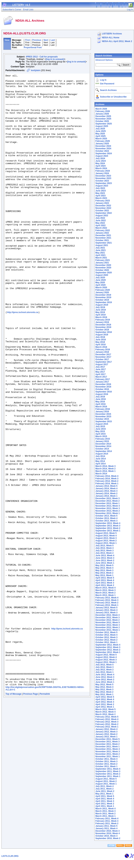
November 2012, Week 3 (107, 625)
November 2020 (103, 267)
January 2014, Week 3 (106, 491)
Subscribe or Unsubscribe (113, 97)
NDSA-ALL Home (110, 37)
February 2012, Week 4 (106, 719)
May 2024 (100, 163)
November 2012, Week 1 (107, 630)
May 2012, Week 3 (104, 689)
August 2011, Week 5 (106, 779)
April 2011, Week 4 (104, 798)
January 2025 (102, 143)
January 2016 (102, 411)
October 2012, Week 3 (106, 637)
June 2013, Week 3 (104, 558)
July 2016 (100, 396)
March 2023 (101, 198)
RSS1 (120, 845)
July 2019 (100, 307)
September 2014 (103, 451)
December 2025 (103, 116)
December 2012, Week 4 (107, 615)
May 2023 (100, 193)
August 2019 (101, 305)
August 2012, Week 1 (106, 662)
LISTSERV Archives (112, 33)
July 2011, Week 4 (104, 786)
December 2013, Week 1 (107, 503)
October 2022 (102, 210)
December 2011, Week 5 (107, 739)
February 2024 (102, 171)
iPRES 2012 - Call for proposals (42, 56)
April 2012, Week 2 (104, 704)
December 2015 (103, 414)
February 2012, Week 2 (106, 724)
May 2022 (100, 223)
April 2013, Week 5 (104, 578)
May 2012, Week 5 (104, 684)
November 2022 (103, 208)
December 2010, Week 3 (107, 831)
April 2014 (100, 463)
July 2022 (100, 218)
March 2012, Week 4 (105, 712)
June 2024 (100, 161)
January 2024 (102, 173)
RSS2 (128, 845)
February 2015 (102, 439)
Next (46, 40)
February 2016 (102, 409)
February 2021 (102, 260)
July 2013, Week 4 (104, 548)
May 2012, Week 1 (104, 694)
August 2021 (101, 245)
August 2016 (101, 394)
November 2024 (103, 148)
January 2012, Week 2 (106, 734)
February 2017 (102, 379)
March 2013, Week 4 (105, 588)
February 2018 (102, 349)
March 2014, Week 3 (105, 466)
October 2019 (102, 300)
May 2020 (100, 282)
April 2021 (100, 255)
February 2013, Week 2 (106, 602)
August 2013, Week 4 (106, 535)
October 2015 (102, 419)
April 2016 (100, 404)
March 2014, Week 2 (105, 468)
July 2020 (100, 277)
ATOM (111, 845)
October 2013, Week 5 (106, 516)
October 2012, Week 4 (106, 635)
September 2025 (103, 123)
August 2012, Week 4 (106, 657)
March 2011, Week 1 (105, 816)
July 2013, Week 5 (104, 545)
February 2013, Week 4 (106, 597)
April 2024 (100, 166)
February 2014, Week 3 (106, 478)
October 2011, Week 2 (106, 764)
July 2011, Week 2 (104, 789)
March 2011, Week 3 (105, 811)
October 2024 (102, 151)
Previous (36, 40)
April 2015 (100, 434)
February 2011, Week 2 (106, 823)
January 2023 (102, 203)
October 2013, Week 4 (106, 518)
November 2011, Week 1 (107, 756)
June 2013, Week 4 (104, 555)
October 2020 (102, 270)
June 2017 (100, 369)
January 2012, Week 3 (106, 731)
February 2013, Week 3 (106, 600)
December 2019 (103, 295)
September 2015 (103, 421)
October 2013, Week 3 (106, 521)
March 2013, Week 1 (105, 595)
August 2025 (101, 126)
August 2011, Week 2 (106, 781)
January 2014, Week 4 (106, 488)
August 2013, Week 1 (106, 543)
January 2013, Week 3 (106, 612)
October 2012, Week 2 (106, 640)
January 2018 (102, 352)
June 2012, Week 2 (104, 679)
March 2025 (101, 138)
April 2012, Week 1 (104, 707)
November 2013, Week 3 (107, 508)
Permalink (45, 816)
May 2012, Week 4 (104, 687)
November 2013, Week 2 (107, 511)
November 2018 (103, 327)
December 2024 (103, 146)
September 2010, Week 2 (107, 838)
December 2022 (103, 205)
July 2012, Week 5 (104, 664)
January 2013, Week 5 (106, 607)
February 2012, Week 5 (106, 717)
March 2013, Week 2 (105, 592)
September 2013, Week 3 (107, 525)
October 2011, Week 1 (106, 766)
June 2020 (100, 280)
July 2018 (100, 337)
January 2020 (102, 292)
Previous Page (30, 816)
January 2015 (102, 441)
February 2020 (102, 290)
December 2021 (103, 235)
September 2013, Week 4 (107, 523)
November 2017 (103, 357)
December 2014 (103, 444)
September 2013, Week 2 (107, 528)
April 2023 (100, 195)
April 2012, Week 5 (104, 697)
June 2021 (100, 250)
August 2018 (101, 334)
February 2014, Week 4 (106, 476)
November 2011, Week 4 (107, 749)
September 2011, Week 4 (107, 769)
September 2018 (103, 332)
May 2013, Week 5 (104, 565)
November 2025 (103, 119)
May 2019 (100, 312)
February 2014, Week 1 (106, 483)
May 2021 (100, 253)
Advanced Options (104, 60)
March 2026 (101, 109)
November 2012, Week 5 (107, 622)
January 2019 (102, 322)
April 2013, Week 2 (104, 585)
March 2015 (101, 436)
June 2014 (100, 458)
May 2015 (100, 431)
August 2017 (101, 364)
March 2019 (101, 317)
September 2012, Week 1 (107, 652)
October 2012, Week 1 (106, 642)
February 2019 (102, 320)
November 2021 (103, 238)
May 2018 (100, 342)
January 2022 (102, 233)
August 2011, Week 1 (106, 784)
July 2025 (100, 128)
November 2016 (103, 387)
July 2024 (100, 158)
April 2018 (100, 344)
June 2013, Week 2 (104, 560)
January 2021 (102, 262)
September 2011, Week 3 (107, 771)
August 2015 (101, 424)
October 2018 (102, 329)
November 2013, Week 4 (107, 506)
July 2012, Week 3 (104, 667)
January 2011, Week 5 (106, 826)
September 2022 (103, 213)
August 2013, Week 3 (106, 538)
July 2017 (100, 367)
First (27, 40)
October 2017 (102, 359)
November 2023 (103, 178)
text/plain (35, 70)
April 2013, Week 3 (104, 583)
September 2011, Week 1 (107, 776)
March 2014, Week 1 (105, 471)
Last (52, 40)
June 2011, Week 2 (104, 791)
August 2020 (101, 275)
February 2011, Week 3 (106, 821)
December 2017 (103, 354)
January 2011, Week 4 (106, 828)
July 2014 (100, 456)
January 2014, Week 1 (106, 496)
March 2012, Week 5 (105, 709)
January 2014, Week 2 (106, 493)
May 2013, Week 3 (104, 570)
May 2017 (100, 372)
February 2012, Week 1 (106, 726)
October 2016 (102, 389)
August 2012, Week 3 (106, 659)
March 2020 (101, 287)
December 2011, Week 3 (107, 741)
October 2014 (102, 449)
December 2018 (103, 324)
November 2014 (103, 446)
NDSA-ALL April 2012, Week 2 (117, 41)
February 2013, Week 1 (106, 605)
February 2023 (102, 200)
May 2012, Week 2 (104, 692)
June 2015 (100, 429)
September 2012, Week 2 (107, 650)
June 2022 (100, 220)
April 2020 (100, 285)
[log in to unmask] (55, 59)
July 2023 (100, 188)
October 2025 (102, 121)
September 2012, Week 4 (107, 645)
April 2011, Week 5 (104, 796)
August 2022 (101, 215)
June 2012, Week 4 (104, 674)
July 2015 (100, 426)
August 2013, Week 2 (106, 540)
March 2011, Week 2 (105, 813)
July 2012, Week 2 (104, 669)
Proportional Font (33, 47)
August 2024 (101, 156)
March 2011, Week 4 (105, 808)
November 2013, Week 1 (107, 513)
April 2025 (100, 136)
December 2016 (103, 384)
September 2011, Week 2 (107, 774)
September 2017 (103, 362)
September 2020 (103, 272)
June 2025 (100, 131)
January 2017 (102, 382)
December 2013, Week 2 (107, 501)
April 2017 (100, 374)
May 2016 (100, 401)
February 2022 (102, 230)
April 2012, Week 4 (104, 699)
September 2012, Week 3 (107, 647)
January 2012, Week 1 (106, 736)
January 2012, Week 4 (106, 729)
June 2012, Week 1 (104, 682)
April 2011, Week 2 (104, 803)
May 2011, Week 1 (104, 793)
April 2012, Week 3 (104, 702)
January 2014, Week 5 (106, 486)
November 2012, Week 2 (107, 627)
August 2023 (101, 186)
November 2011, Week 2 (107, 754)
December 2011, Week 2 (107, 744)
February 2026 (102, 111)
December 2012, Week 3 (107, 617)
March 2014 (101, 473)
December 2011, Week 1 (107, 746)
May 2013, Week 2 (104, 573)
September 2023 (103, 183)
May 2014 (100, 461)
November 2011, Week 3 (107, 751)
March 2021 (101, 257)
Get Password (107, 83)
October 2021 (102, 240)
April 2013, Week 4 (104, 580)
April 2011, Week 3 (104, 801)
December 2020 (103, 265)
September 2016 (103, 391)
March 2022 (101, 228)
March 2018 (101, 347)
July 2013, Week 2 (104, 553)
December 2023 (103, 176)
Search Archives (103, 55)
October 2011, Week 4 (106, 759)
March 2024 (101, 168)
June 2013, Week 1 (104, 563)
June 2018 (100, 339)
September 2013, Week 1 (107, 530)
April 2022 (100, 225)
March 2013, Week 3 (105, 590)
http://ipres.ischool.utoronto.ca (22, 360)
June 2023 (100, 190)
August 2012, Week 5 (106, 655)
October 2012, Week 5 (106, 632)
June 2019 (100, 310)
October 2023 (102, 181)
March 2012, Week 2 (105, 714)
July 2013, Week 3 (104, 550)
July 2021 (100, 248)
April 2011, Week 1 (104, 806)
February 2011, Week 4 (106, 818)
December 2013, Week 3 (107, 498)
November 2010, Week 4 (107, 833)
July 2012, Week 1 (104, 672)
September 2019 (103, 302)
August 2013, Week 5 (106, 533)
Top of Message (14, 816)
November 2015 (103, 416)
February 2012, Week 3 (106, 722)
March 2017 (101, 377)
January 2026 (102, 114)
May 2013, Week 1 (104, 575)
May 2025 (100, 133)
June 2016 (100, 399)
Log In (103, 80)
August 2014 (101, 454)
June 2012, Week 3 (104, 677)
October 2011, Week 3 (106, 761)
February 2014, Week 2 (106, 481)
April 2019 (100, 315)
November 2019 (103, 297)
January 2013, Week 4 (106, 610)
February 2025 (102, 141)
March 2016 (101, 406)
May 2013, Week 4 (104, 568)
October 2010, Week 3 (106, 836)
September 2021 (103, 243)
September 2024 (103, 153)
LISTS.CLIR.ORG (9, 856)
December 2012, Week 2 (107, 620)
